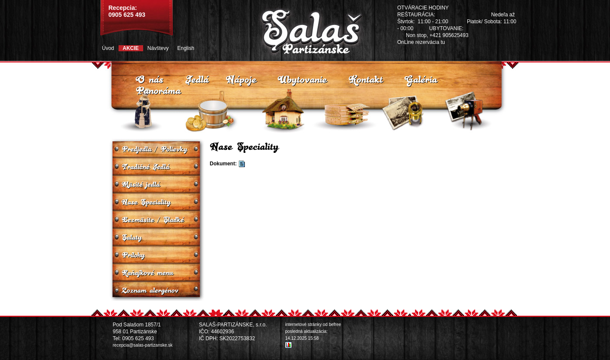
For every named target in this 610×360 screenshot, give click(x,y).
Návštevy (158, 48)
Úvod (108, 48)
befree (335, 324)
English (185, 48)
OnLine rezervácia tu (421, 42)
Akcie (131, 48)
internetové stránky (303, 324)
